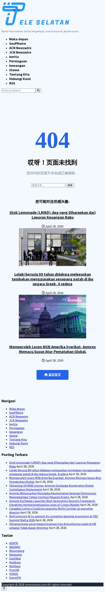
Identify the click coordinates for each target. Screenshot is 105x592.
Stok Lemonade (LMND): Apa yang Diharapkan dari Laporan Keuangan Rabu (53, 215)
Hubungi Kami (20, 79)
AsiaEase (15, 562)
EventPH (15, 578)
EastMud (15, 558)
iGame (14, 70)
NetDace (15, 566)
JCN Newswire (20, 52)
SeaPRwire (17, 43)
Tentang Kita (19, 74)
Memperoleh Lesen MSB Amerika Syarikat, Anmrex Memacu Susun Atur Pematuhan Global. (52, 349)
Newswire (15, 554)
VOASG (13, 574)
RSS (12, 83)
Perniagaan (18, 61)
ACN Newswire (20, 48)
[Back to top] (4, 588)
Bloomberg (16, 551)
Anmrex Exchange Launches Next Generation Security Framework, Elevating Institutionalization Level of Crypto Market (52, 503)
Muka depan (18, 39)
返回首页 (52, 374)
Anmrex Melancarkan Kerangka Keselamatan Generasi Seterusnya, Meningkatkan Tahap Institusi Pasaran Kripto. (53, 495)
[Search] (38, 90)
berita (14, 56)
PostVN (14, 570)
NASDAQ (14, 547)
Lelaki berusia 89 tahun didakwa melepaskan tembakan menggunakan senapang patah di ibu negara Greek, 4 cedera (52, 279)
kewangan (17, 65)
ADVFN (13, 543)
